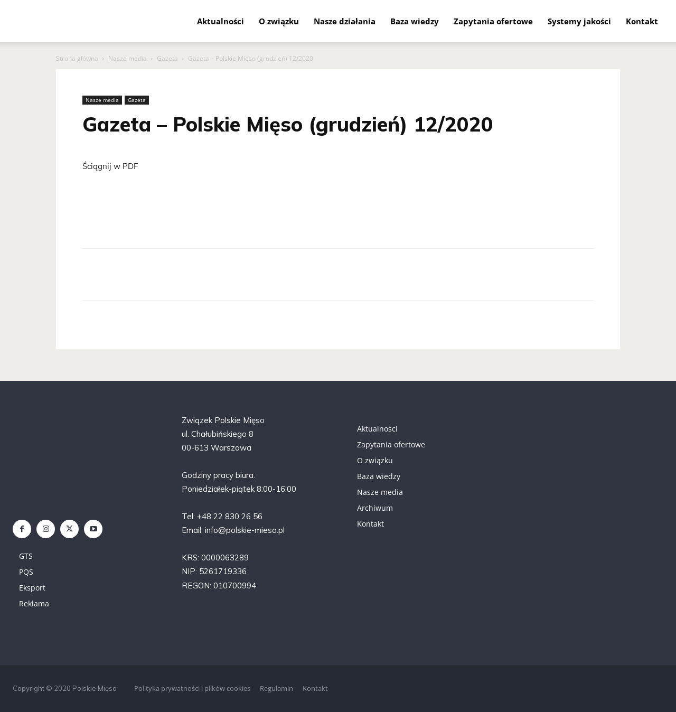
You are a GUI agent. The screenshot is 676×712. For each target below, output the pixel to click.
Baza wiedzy (414, 21)
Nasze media (127, 58)
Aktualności (220, 21)
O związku (279, 21)
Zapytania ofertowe (493, 21)
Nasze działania (344, 21)
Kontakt (642, 21)
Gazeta (167, 58)
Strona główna (77, 58)
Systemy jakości (579, 21)
